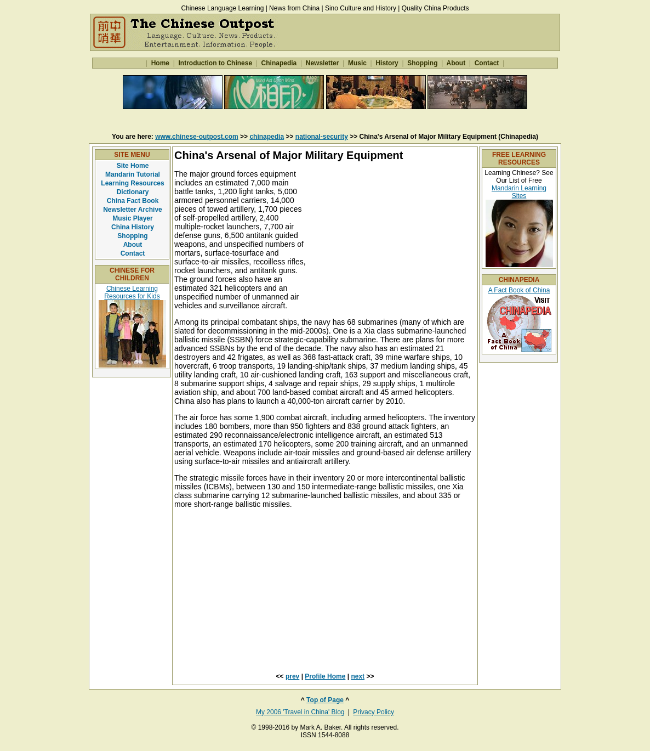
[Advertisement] (325, 120)
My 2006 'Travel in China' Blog (300, 712)
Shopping (423, 63)
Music (357, 63)
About (456, 63)
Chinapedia (278, 63)
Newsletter (322, 63)
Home (160, 63)
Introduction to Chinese (215, 63)
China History (132, 227)
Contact (486, 63)
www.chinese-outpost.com (196, 136)
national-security (321, 136)
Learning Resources (132, 183)
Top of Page (325, 700)
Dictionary (133, 192)
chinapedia (266, 136)
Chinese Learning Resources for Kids (131, 292)
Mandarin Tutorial (132, 174)
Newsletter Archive (132, 209)
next (357, 676)
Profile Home (325, 676)
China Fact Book (133, 201)
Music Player (132, 218)
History (387, 63)
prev (292, 676)
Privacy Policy (373, 712)
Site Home (133, 166)
